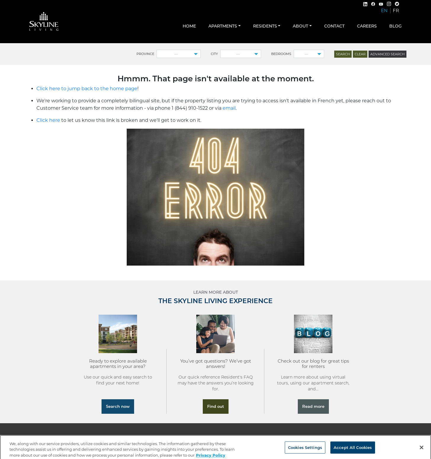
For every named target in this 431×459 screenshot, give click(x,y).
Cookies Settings (305, 449)
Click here (48, 120)
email (229, 108)
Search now (118, 406)
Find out (215, 406)
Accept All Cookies (353, 449)
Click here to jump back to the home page (86, 88)
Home (189, 26)
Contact (334, 26)
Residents (265, 26)
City (214, 54)
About (300, 26)
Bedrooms (281, 54)
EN (384, 10)
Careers (367, 26)
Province (145, 54)
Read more (313, 406)
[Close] (421, 449)
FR (396, 10)
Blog (395, 26)
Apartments (222, 26)
